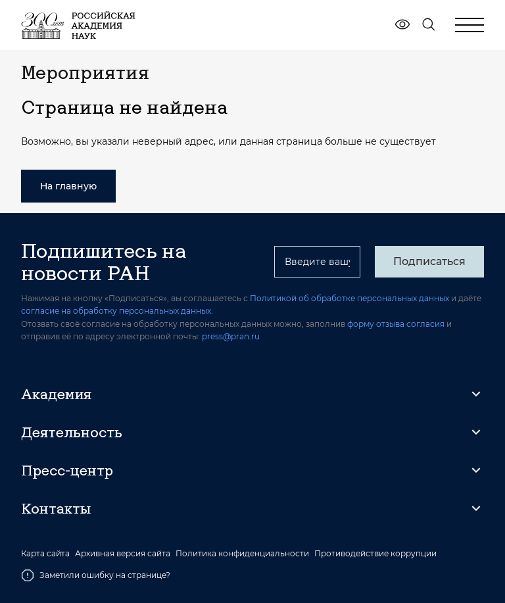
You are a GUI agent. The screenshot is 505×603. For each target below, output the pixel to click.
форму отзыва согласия (396, 324)
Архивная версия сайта (122, 553)
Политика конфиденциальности (242, 553)
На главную (68, 186)
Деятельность (71, 432)
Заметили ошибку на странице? (95, 575)
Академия (56, 394)
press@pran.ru (231, 336)
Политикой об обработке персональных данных (349, 298)
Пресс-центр (67, 470)
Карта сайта (45, 553)
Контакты (56, 508)
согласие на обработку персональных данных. (117, 311)
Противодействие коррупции (375, 553)
